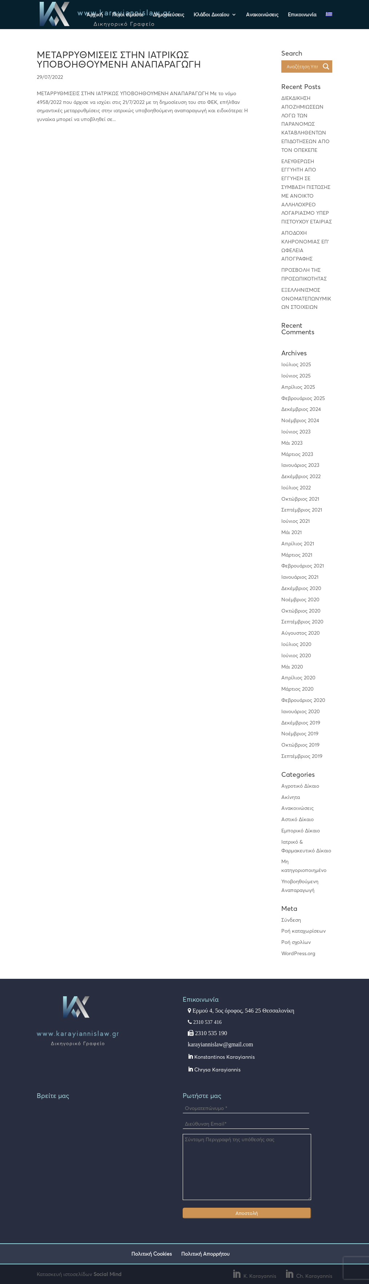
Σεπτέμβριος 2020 (302, 621)
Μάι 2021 (291, 532)
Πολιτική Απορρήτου (205, 1254)
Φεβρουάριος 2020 (303, 700)
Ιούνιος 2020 (296, 655)
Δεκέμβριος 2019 (300, 722)
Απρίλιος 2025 (298, 387)
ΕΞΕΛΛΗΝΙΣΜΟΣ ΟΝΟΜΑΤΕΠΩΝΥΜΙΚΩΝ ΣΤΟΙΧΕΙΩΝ (306, 298)
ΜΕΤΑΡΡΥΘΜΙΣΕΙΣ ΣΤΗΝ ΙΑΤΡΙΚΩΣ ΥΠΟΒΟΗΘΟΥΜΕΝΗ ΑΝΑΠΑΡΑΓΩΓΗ (119, 59)
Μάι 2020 (292, 666)
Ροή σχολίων (296, 942)
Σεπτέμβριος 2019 (301, 756)
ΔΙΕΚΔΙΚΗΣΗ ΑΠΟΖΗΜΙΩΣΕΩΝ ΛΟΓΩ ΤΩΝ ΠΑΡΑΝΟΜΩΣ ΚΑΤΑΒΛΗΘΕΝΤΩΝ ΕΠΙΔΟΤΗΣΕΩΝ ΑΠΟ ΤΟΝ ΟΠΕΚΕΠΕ (305, 124)
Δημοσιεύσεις (168, 14)
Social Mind (108, 1274)
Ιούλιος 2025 (296, 364)
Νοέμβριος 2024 (300, 420)
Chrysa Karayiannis (217, 1069)
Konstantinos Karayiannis (224, 1057)
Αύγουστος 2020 (300, 633)
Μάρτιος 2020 (297, 689)
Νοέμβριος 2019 (299, 733)
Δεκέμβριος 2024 (301, 409)
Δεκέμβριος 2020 (301, 588)
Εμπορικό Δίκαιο (300, 830)
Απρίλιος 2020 (298, 677)
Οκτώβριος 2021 (300, 499)
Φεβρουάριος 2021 (302, 565)
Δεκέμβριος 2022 (301, 476)
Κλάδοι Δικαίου (211, 14)
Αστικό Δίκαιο (297, 819)
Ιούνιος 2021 (295, 521)
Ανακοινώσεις (262, 14)
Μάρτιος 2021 (296, 555)
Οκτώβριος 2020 (301, 610)
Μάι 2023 (292, 443)
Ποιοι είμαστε (127, 14)
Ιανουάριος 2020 (300, 711)
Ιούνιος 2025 (296, 375)
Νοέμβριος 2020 (300, 599)
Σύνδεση (291, 920)
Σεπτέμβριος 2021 (301, 509)
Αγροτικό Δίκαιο (300, 786)
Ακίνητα (290, 797)
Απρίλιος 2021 (297, 543)
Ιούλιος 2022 (296, 487)
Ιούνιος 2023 (296, 431)
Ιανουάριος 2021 (299, 577)
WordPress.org (298, 953)
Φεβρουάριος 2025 (303, 398)
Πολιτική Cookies (151, 1254)
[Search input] (302, 66)
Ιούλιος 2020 (296, 644)
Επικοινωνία (302, 14)
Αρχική (95, 14)
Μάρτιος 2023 (297, 454)
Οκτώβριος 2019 (300, 745)
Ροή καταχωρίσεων (303, 931)
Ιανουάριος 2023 (300, 465)
